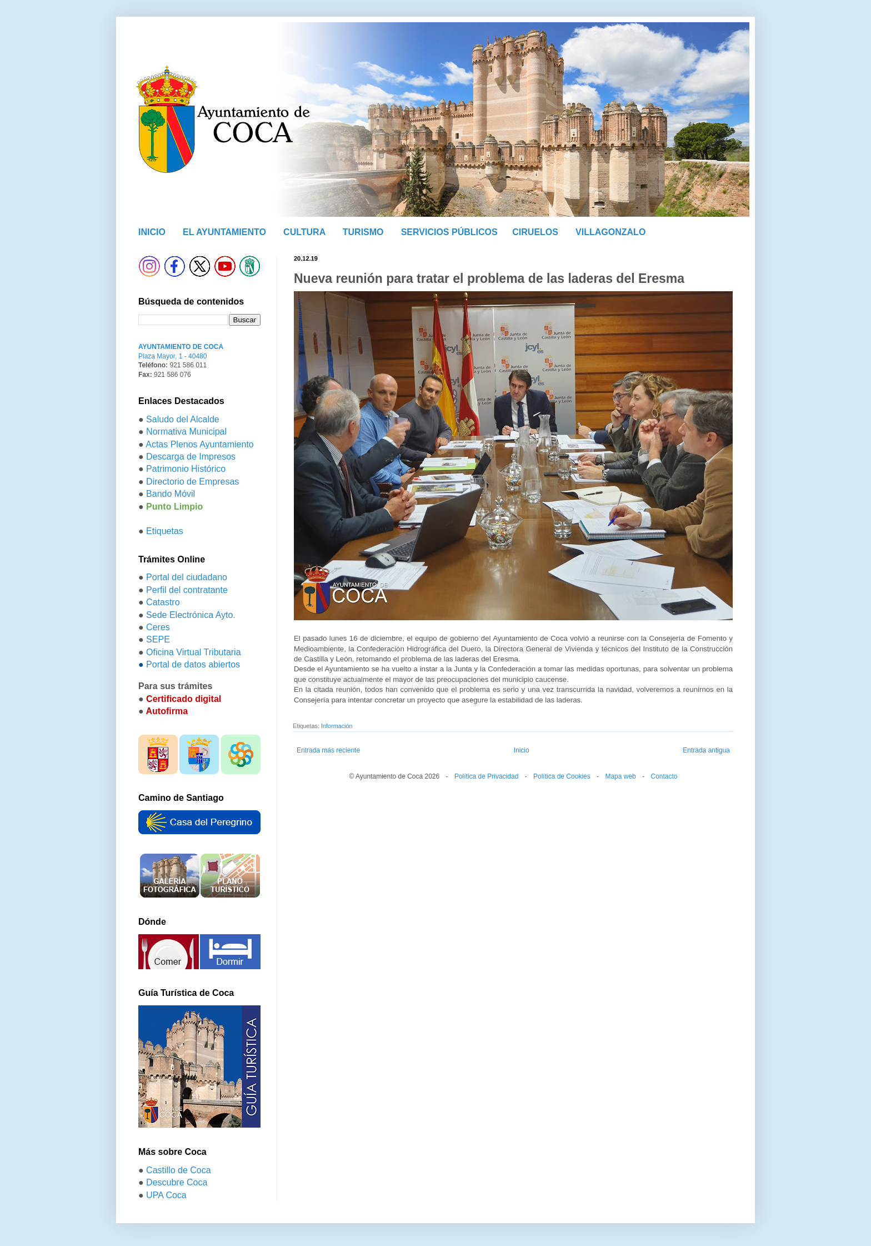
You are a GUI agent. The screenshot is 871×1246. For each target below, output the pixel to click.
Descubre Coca (176, 1182)
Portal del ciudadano (186, 577)
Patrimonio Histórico (186, 469)
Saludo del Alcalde (182, 419)
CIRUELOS (535, 232)
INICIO (152, 232)
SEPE (158, 639)
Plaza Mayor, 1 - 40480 (172, 356)
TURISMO (363, 232)
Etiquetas (164, 531)
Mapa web (620, 776)
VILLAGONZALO (610, 232)
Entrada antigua (706, 750)
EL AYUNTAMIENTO (224, 232)
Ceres (158, 627)
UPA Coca (166, 1195)
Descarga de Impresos (191, 456)
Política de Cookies (561, 776)
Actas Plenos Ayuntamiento (200, 444)
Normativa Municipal (186, 431)
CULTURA (304, 232)
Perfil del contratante (187, 590)
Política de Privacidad (486, 776)
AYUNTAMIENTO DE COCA (180, 347)
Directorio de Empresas (192, 481)
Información (336, 725)
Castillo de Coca (178, 1170)
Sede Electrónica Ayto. (191, 615)
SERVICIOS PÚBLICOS (449, 232)
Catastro (162, 602)
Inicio (521, 750)
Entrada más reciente (328, 750)
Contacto (663, 776)
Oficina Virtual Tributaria (193, 652)
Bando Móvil (170, 494)
